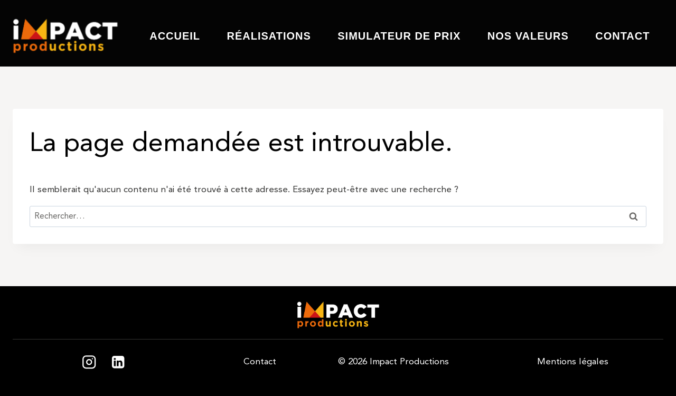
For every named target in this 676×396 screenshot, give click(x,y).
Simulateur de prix (399, 36)
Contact (622, 36)
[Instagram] (89, 362)
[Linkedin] (118, 362)
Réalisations (269, 36)
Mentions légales (572, 362)
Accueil (174, 36)
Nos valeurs (528, 36)
